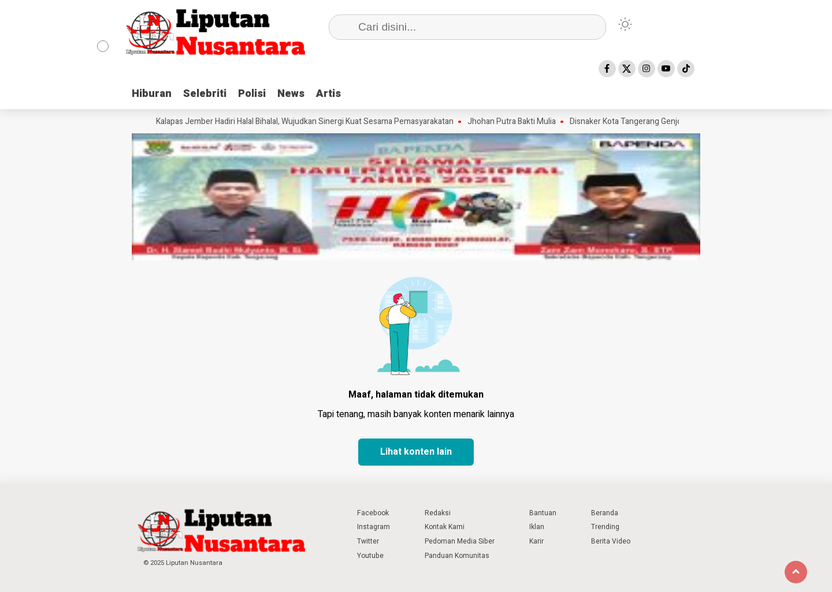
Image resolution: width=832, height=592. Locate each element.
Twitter (368, 541)
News (290, 94)
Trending (605, 527)
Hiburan (152, 94)
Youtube (370, 555)
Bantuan (542, 513)
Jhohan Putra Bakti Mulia (515, 122)
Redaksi (438, 513)
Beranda (604, 513)
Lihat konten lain (416, 452)
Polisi (252, 94)
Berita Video (610, 541)
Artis (328, 94)
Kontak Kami (445, 527)
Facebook (373, 513)
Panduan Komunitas (457, 555)
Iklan (536, 527)
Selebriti (204, 94)
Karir (536, 541)
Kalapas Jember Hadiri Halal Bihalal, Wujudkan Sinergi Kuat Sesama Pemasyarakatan (308, 122)
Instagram (373, 527)
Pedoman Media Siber (460, 541)
